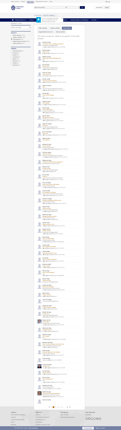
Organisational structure (41, 1)
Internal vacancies (40, 420)
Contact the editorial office (18, 420)
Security (93, 20)
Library (51, 1)
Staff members (30, 1)
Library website (21, 43)
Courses (21, 53)
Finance (31, 20)
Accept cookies (88, 428)
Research (64, 20)
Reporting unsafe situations (68, 417)
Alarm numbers (64, 415)
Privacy (13, 422)
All (66, 7)
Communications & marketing (79, 20)
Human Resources (20, 20)
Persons (21, 61)
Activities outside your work (43, 424)
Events (21, 55)
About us (38, 415)
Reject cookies (101, 428)
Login (109, 1)
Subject (21, 63)
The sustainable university (42, 417)
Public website (21, 35)
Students (23, 1)
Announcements (21, 51)
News (21, 59)
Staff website (14, 23)
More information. (33, 428)
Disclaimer (13, 424)
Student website (21, 37)
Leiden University (15, 1)
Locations (21, 57)
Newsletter (88, 415)
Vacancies (21, 65)
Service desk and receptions (18, 415)
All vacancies (39, 422)
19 (68, 407)
